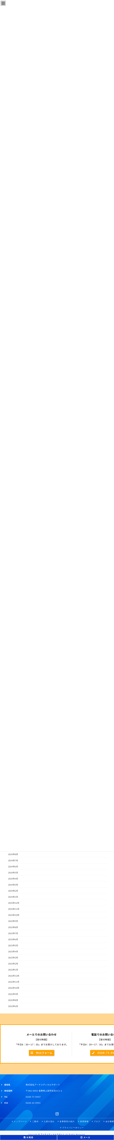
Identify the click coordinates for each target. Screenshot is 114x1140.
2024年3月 (13, 884)
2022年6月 (13, 1006)
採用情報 (84, 1121)
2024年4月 (13, 878)
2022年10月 (13, 988)
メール (85, 1137)
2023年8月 (13, 927)
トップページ (17, 1121)
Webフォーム (41, 1052)
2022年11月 (13, 982)
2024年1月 (13, 897)
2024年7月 (13, 860)
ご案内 (32, 1121)
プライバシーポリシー (72, 1128)
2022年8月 (13, 1000)
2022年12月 (13, 976)
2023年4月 (13, 951)
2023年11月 (13, 909)
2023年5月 (13, 945)
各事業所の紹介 (66, 1121)
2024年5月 (13, 872)
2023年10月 (13, 915)
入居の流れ (47, 1121)
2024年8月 (13, 854)
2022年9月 (13, 994)
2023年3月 (13, 957)
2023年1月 (13, 969)
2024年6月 (13, 866)
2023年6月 (13, 939)
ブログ (97, 1121)
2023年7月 (13, 933)
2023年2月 (13, 963)
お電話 (28, 1137)
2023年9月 (13, 921)
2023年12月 (13, 903)
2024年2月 (13, 891)
